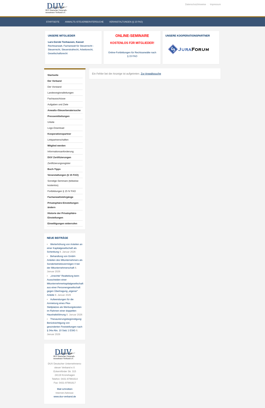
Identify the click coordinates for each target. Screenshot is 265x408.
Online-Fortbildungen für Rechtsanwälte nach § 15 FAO (132, 54)
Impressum (215, 4)
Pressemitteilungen (58, 116)
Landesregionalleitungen (60, 92)
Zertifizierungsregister (58, 163)
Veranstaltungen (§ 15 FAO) (126, 22)
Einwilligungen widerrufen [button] (62, 223)
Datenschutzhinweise (195, 4)
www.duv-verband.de (65, 396)
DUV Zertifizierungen (59, 157)
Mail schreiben (65, 389)
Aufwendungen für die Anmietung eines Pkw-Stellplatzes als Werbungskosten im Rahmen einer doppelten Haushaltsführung (64, 307)
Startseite (52, 22)
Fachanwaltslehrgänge (60, 197)
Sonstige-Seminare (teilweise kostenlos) (62, 183)
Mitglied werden (56, 145)
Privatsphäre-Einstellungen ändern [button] (62, 205)
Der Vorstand (54, 86)
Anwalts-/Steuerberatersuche (84, 22)
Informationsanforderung (60, 151)
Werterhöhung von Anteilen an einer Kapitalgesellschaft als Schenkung (64, 248)
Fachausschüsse (56, 98)
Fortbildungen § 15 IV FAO (61, 191)
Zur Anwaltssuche (151, 73)
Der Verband (54, 81)
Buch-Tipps (54, 169)
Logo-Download (55, 128)
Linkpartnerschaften (57, 139)
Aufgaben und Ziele (57, 104)
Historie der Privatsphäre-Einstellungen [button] (62, 215)
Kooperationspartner (59, 133)
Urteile (50, 122)
